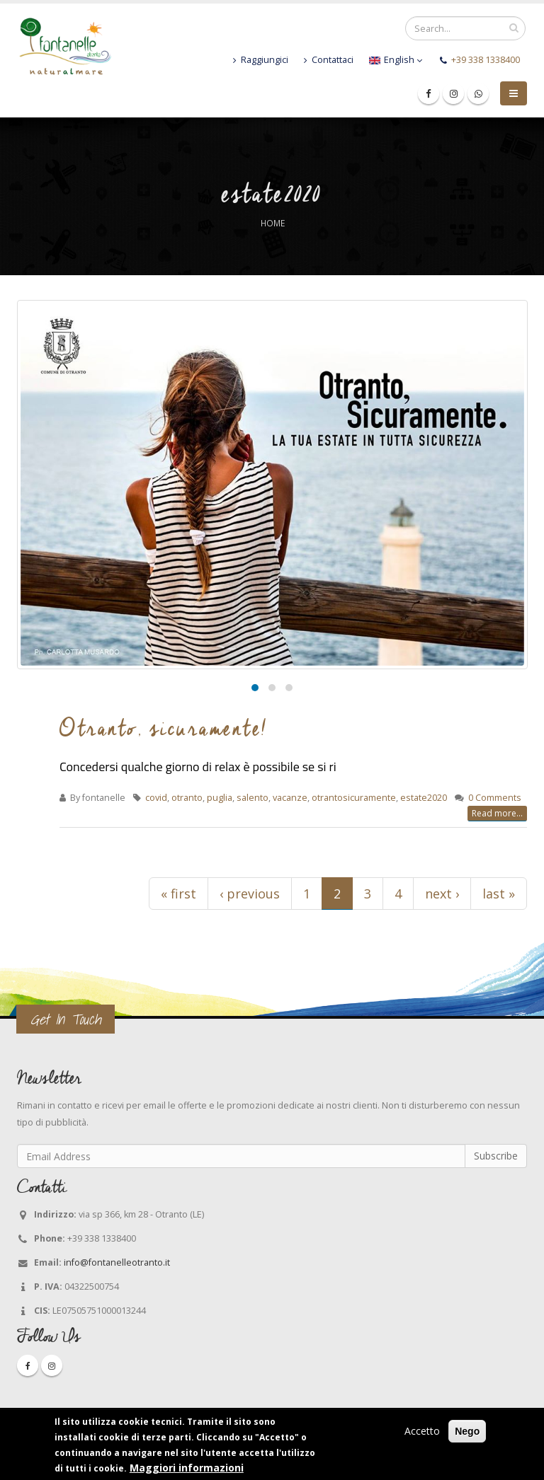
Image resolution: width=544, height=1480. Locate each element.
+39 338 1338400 (485, 60)
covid (156, 798)
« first (178, 893)
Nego (467, 1431)
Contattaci (328, 60)
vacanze (290, 798)
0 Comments (494, 798)
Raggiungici (260, 60)
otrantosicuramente (354, 798)
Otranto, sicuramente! (164, 727)
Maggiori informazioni (187, 1467)
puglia (219, 798)
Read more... (497, 813)
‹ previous (250, 893)
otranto (187, 798)
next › (442, 893)
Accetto (422, 1431)
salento (252, 798)
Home (273, 223)
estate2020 (423, 798)
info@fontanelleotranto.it (117, 1262)
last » (498, 893)
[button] (255, 688)
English (395, 60)
